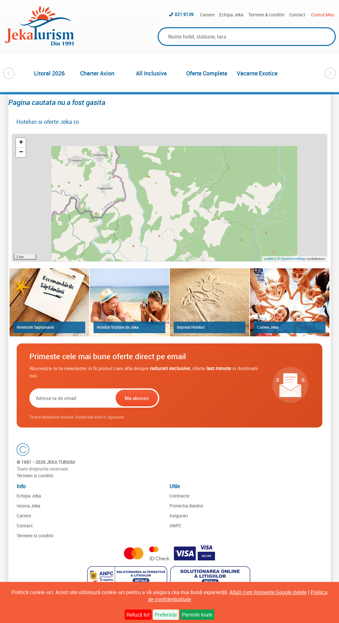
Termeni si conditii (35, 475)
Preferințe (166, 614)
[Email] (72, 398)
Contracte (179, 496)
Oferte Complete (206, 73)
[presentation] (201, 398)
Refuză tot (138, 614)
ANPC (175, 526)
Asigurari (179, 516)
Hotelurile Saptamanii (35, 327)
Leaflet (269, 259)
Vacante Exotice (257, 73)
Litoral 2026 (49, 73)
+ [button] (21, 143)
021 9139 (184, 14)
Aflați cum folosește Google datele (267, 592)
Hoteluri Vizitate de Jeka (118, 327)
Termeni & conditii (266, 15)
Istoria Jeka (28, 506)
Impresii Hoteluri (191, 327)
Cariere (207, 15)
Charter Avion (97, 73)
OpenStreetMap (294, 259)
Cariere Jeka (267, 327)
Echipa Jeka (231, 15)
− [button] (21, 152)
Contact (297, 15)
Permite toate (197, 614)
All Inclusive (151, 73)
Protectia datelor (186, 506)
